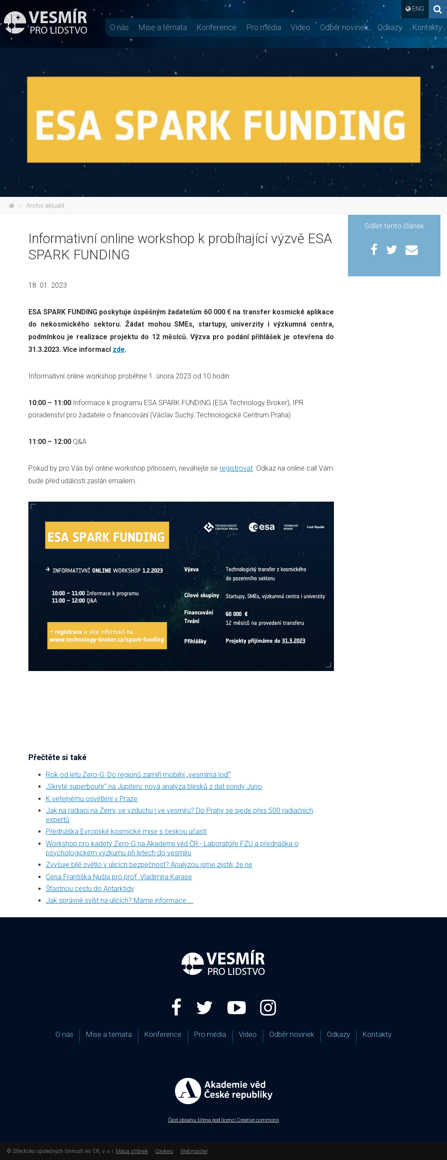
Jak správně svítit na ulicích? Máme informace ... (119, 900)
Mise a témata (162, 27)
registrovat (236, 468)
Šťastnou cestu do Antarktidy (90, 889)
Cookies (164, 1151)
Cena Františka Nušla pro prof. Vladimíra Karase (119, 877)
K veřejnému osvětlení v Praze (92, 799)
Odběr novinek (344, 27)
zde (119, 349)
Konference (216, 27)
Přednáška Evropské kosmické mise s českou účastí (126, 831)
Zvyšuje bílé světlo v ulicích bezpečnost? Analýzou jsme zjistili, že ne (149, 865)
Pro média (263, 27)
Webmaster (194, 1151)
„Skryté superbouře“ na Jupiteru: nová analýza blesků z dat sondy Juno (154, 786)
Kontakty (427, 27)
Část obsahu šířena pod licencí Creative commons (223, 1120)
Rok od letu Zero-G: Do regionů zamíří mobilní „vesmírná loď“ (138, 775)
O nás (119, 27)
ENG (418, 8)
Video (300, 27)
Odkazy (390, 27)
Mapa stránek (132, 1151)
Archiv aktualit (45, 205)
